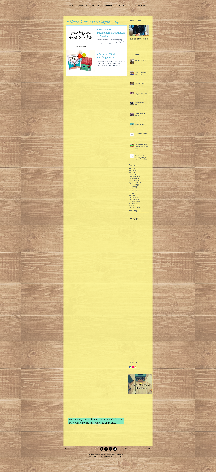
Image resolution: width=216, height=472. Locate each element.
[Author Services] (91, 449)
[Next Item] (146, 30)
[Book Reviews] (70, 449)
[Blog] (80, 449)
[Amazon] (110, 449)
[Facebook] (101, 449)
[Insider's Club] (123, 449)
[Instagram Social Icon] (133, 367)
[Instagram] (106, 449)
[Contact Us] (147, 449)
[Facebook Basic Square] (130, 367)
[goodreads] (115, 449)
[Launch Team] (136, 449)
